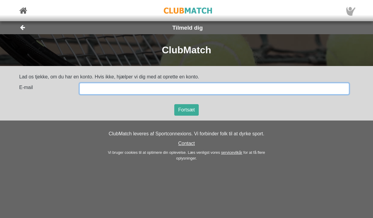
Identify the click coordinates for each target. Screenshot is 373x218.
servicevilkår (231, 152)
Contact (186, 143)
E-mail (26, 87)
